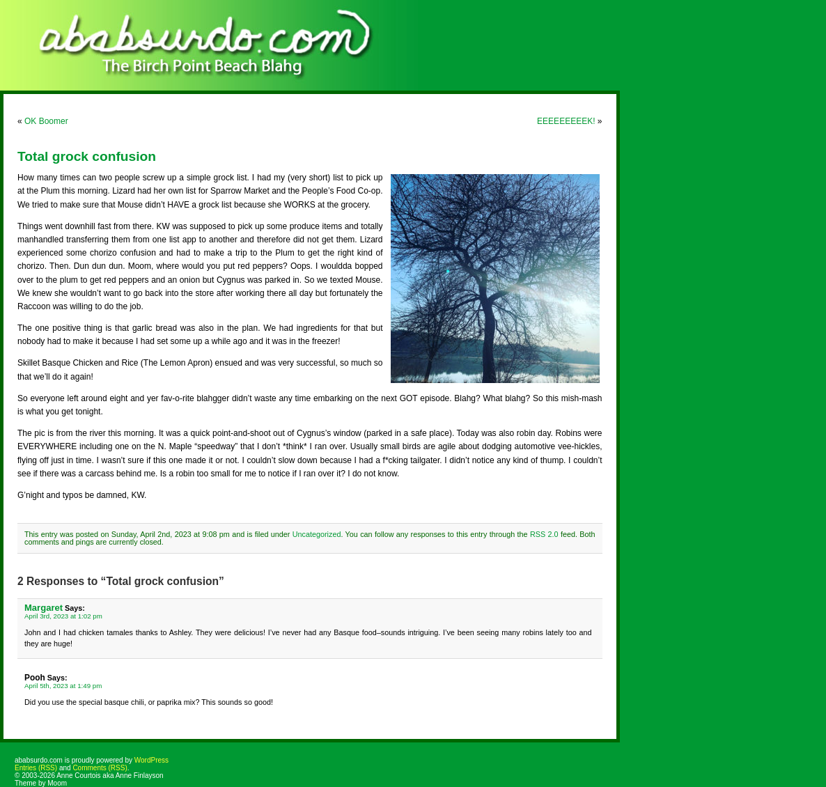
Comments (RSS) (99, 768)
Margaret (43, 607)
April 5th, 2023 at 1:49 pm (63, 685)
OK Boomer (46, 121)
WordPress (151, 760)
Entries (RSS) (36, 768)
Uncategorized (317, 534)
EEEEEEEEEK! (566, 121)
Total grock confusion (86, 156)
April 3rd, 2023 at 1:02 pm (63, 616)
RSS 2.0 (544, 534)
